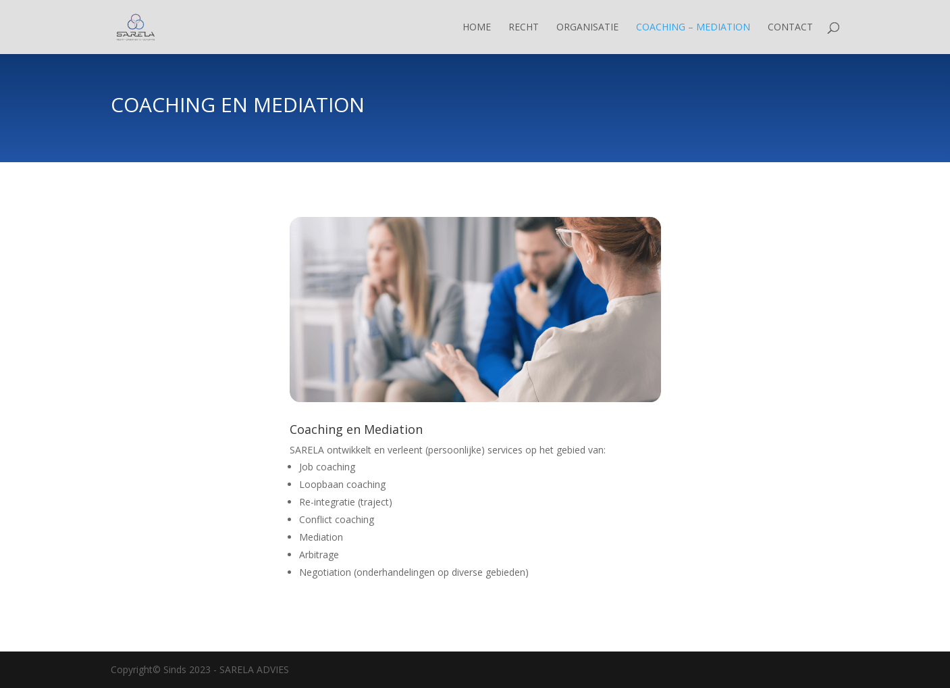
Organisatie (587, 27)
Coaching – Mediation (693, 27)
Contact (790, 27)
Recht (523, 27)
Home (477, 27)
